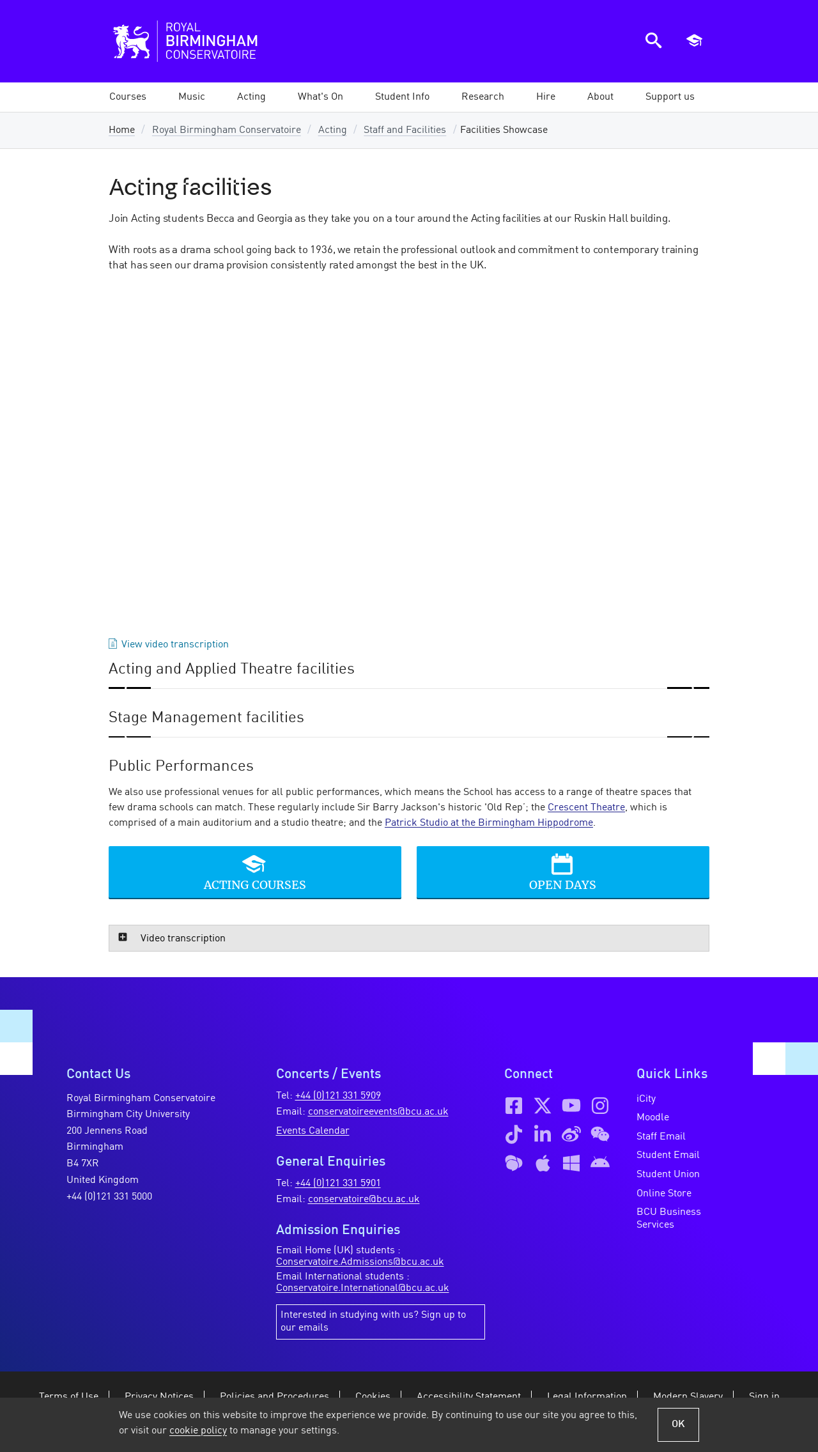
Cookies (372, 1397)
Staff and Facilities (405, 130)
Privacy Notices (159, 1397)
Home (122, 130)
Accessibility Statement (469, 1397)
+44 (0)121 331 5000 (109, 1197)
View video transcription (175, 645)
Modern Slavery (688, 1397)
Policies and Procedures (274, 1397)
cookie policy (198, 1431)
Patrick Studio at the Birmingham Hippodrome (489, 823)
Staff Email (661, 1137)
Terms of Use (68, 1397)
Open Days (562, 884)
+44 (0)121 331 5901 (338, 1183)
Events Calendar (313, 1131)
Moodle (653, 1118)
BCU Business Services (669, 1218)
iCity (646, 1099)
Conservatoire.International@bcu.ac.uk (362, 1288)
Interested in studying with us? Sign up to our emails (373, 1321)
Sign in (764, 1397)
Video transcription (183, 939)
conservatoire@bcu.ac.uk (364, 1199)
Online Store (664, 1194)
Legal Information (587, 1397)
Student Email (668, 1155)
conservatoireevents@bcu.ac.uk (378, 1112)
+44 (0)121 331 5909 (338, 1096)
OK (678, 1424)
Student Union (668, 1175)
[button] (191, 97)
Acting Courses (255, 884)
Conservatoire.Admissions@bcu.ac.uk (360, 1262)
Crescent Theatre (586, 808)
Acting (332, 130)
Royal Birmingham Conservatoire (226, 130)
